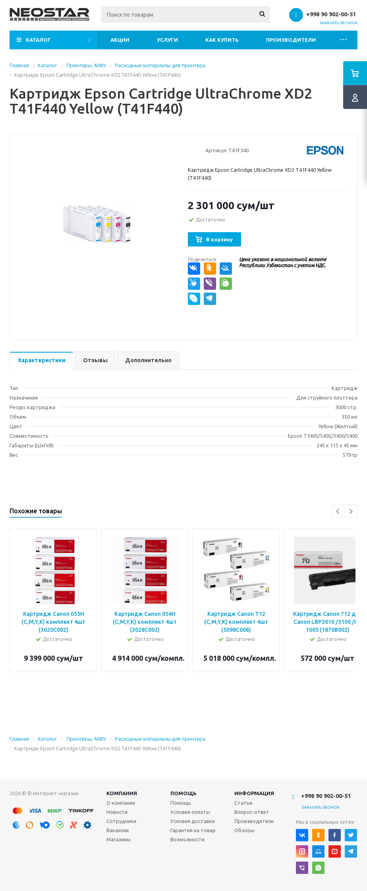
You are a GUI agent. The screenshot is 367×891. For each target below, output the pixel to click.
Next (350, 511)
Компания (121, 793)
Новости (116, 812)
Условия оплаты (190, 812)
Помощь (183, 793)
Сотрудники (121, 821)
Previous (338, 511)
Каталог (38, 40)
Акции (119, 40)
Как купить (222, 40)
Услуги (167, 40)
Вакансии (117, 830)
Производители (291, 40)
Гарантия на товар (193, 830)
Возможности (187, 839)
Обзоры (244, 830)
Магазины (118, 839)
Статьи (243, 803)
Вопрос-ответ (251, 812)
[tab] (41, 360)
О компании (120, 803)
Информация (254, 793)
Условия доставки (192, 821)
